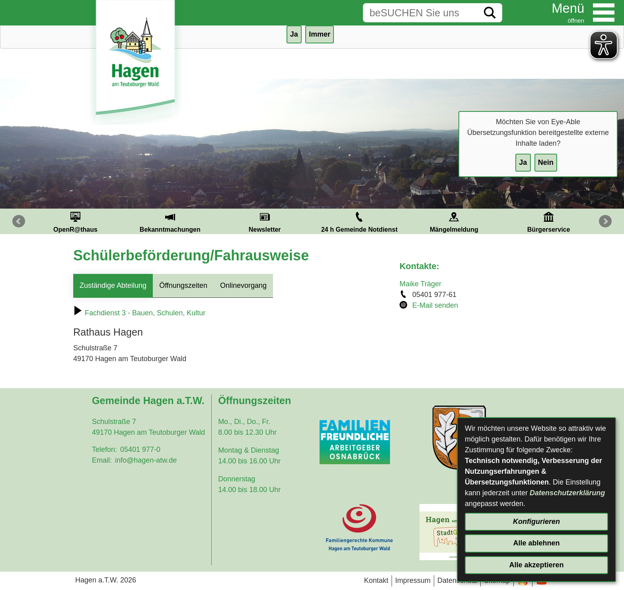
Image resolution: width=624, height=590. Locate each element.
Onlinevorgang (243, 285)
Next (605, 221)
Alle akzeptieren (536, 565)
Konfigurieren (536, 522)
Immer (319, 34)
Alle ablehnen (536, 543)
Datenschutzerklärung (567, 493)
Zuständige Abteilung (113, 285)
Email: (102, 460)
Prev (18, 221)
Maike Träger (420, 284)
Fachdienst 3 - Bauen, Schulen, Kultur (139, 313)
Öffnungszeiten (183, 285)
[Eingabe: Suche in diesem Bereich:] (420, 12)
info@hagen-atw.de (146, 460)
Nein (546, 162)
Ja (523, 162)
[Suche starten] (490, 12)
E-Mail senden (435, 305)
